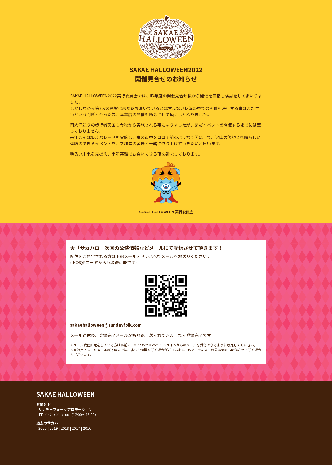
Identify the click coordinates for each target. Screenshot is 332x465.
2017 (76, 428)
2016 (87, 428)
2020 (42, 428)
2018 (65, 428)
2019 (54, 428)
